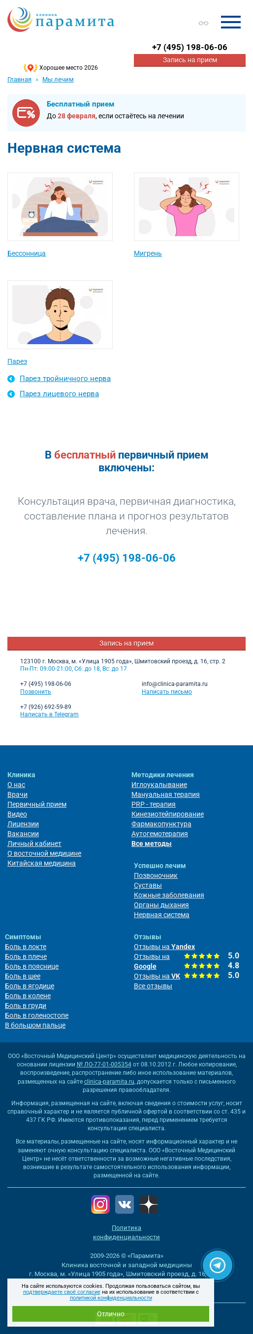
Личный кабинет (34, 843)
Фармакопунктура (161, 824)
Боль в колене (28, 996)
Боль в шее (22, 976)
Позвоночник (156, 875)
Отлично (111, 1314)
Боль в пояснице (32, 966)
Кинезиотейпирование (167, 814)
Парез (17, 361)
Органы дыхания (161, 905)
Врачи (17, 794)
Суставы (148, 885)
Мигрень (148, 253)
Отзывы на (164, 947)
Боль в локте (25, 947)
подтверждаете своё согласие (61, 1292)
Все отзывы (153, 986)
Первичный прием (36, 804)
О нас (16, 785)
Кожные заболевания (169, 895)
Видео (17, 814)
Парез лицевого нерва (59, 393)
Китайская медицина (41, 863)
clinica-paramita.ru (109, 1081)
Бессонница (26, 253)
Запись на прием (190, 60)
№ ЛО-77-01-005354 (104, 1064)
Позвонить (35, 691)
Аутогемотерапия (159, 834)
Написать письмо (167, 691)
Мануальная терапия (165, 794)
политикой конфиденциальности (111, 1298)
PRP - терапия (153, 804)
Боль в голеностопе (36, 1015)
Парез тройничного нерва (65, 378)
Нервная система (162, 915)
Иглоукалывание (159, 785)
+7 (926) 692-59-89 (45, 707)
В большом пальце (35, 1025)
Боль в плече (26, 956)
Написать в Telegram (49, 714)
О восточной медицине (44, 853)
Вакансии (23, 834)
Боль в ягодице (29, 986)
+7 (189, 47)
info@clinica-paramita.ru (175, 684)
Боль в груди (25, 1005)
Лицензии (23, 824)
